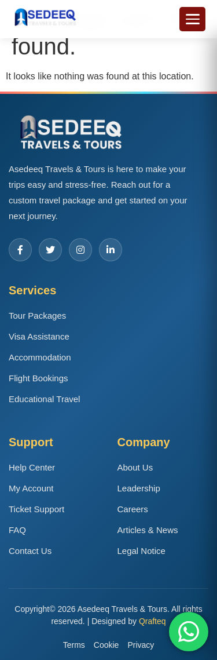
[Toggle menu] (192, 19)
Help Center (32, 467)
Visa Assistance (39, 336)
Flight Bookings (38, 378)
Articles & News (147, 530)
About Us (135, 467)
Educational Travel (44, 399)
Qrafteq (152, 621)
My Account (31, 488)
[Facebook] (20, 249)
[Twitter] (50, 249)
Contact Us (30, 551)
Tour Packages (37, 315)
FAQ (17, 530)
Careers (132, 509)
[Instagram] (80, 249)
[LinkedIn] (110, 249)
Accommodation (40, 357)
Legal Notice (141, 551)
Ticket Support (36, 509)
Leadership (138, 488)
